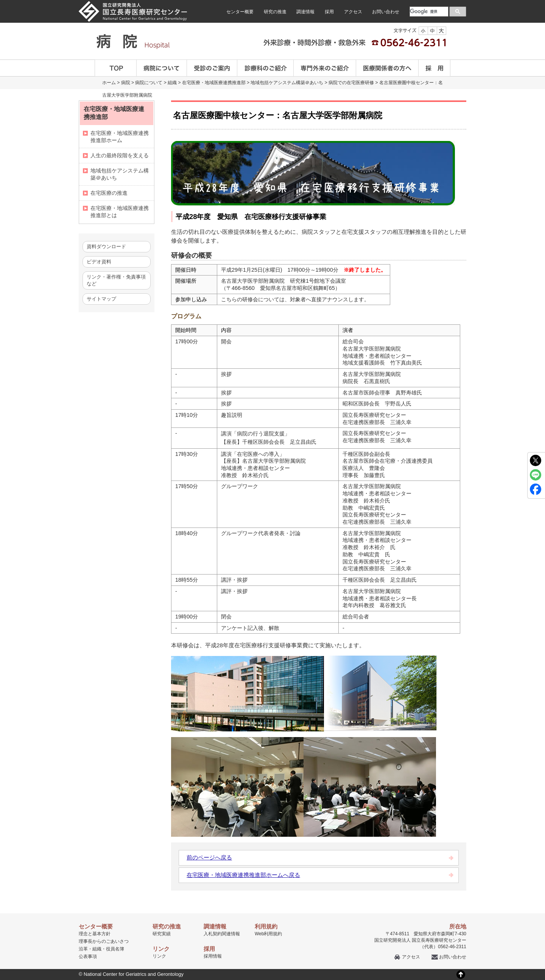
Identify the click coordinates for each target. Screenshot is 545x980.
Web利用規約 (268, 933)
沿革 (83, 949)
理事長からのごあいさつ (104, 941)
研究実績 (162, 933)
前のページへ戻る (209, 857)
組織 (172, 82)
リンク (159, 956)
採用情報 (213, 956)
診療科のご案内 (265, 68)
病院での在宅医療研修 (351, 82)
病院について (162, 68)
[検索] (428, 11)
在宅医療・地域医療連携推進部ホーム (119, 136)
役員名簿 (115, 949)
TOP (116, 68)
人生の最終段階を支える (119, 155)
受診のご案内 (212, 68)
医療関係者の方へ (387, 68)
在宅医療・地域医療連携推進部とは (119, 211)
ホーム (109, 82)
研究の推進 (275, 11)
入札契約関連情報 (222, 933)
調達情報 (305, 11)
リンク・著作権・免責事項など (116, 280)
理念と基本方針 (95, 933)
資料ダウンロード (106, 246)
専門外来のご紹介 (325, 68)
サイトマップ (101, 299)
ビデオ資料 (99, 262)
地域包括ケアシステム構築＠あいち (287, 82)
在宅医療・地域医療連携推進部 (214, 82)
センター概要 (240, 11)
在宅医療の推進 (109, 193)
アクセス (353, 11)
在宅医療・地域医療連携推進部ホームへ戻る (243, 875)
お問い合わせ (385, 11)
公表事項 (88, 956)
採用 (329, 11)
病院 (125, 82)
